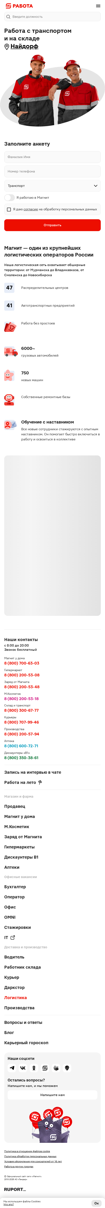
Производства (19, 1007)
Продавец (14, 806)
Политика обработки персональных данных (30, 1156)
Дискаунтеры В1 (21, 857)
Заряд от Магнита (23, 836)
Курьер (11, 977)
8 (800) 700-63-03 (21, 663)
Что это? (8, 1204)
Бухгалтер (15, 886)
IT (9, 937)
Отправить (52, 225)
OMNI (9, 917)
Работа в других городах (18, 1166)
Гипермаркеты (19, 846)
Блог (9, 1032)
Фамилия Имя (19, 157)
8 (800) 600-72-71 (21, 746)
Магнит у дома (19, 816)
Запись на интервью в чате (32, 772)
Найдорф (24, 46)
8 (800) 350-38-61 (21, 758)
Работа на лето (23, 782)
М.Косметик (16, 826)
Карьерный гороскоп (26, 1042)
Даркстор (14, 987)
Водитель (14, 957)
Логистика (15, 997)
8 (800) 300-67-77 (21, 710)
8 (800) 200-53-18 (21, 698)
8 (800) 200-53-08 (21, 675)
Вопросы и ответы (23, 1022)
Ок (96, 1203)
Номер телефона (21, 171)
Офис (10, 907)
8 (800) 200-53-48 (21, 687)
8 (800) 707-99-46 (21, 722)
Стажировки (17, 927)
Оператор (14, 896)
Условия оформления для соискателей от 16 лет (33, 1161)
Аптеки (12, 867)
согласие (31, 209)
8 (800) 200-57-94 (21, 734)
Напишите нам (52, 1095)
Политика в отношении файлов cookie (27, 1151)
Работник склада (22, 967)
